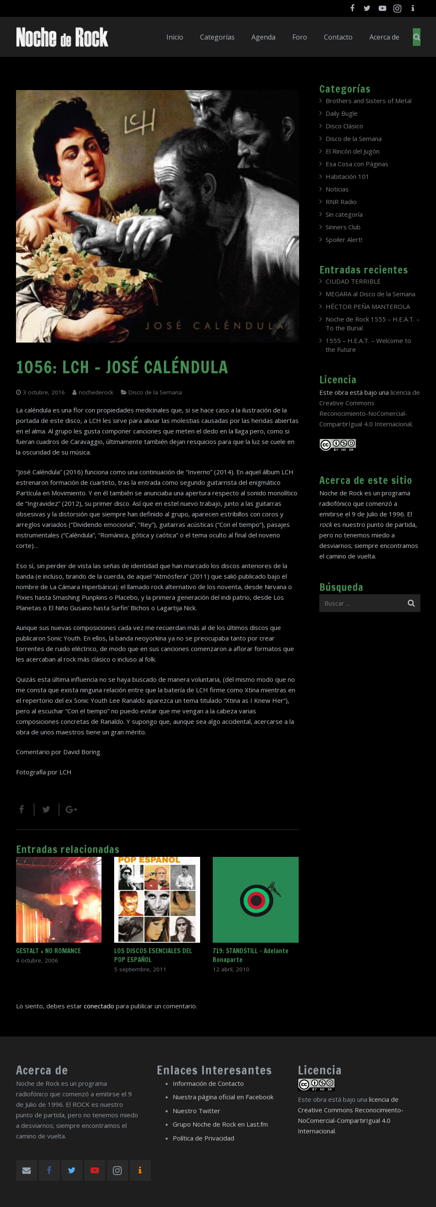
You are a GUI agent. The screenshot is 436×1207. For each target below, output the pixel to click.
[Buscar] (416, 37)
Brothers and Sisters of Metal (369, 100)
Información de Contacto (208, 1083)
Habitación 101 (347, 176)
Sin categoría (344, 214)
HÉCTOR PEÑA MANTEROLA (368, 306)
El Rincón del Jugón (353, 151)
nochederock (96, 392)
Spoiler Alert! (344, 239)
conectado (99, 1006)
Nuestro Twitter (196, 1110)
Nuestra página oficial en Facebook (223, 1097)
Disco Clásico (344, 126)
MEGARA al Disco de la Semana (370, 294)
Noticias (337, 189)
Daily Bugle (342, 113)
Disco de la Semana (155, 392)
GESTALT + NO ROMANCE (48, 950)
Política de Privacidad (203, 1138)
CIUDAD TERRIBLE (353, 281)
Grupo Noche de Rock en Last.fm (220, 1124)
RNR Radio (341, 201)
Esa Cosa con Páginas (357, 164)
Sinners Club (343, 227)
